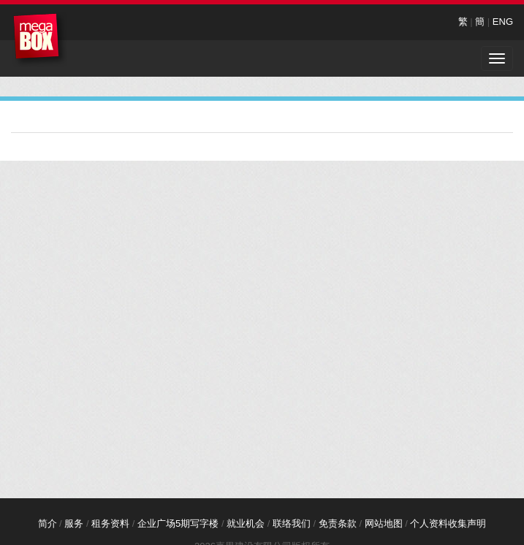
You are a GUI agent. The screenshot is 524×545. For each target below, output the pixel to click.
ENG (503, 21)
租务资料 (110, 523)
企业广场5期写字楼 (178, 523)
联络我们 (292, 523)
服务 (73, 523)
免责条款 (338, 523)
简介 (47, 523)
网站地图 (384, 523)
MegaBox (39, 39)
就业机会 (246, 523)
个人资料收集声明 (448, 523)
